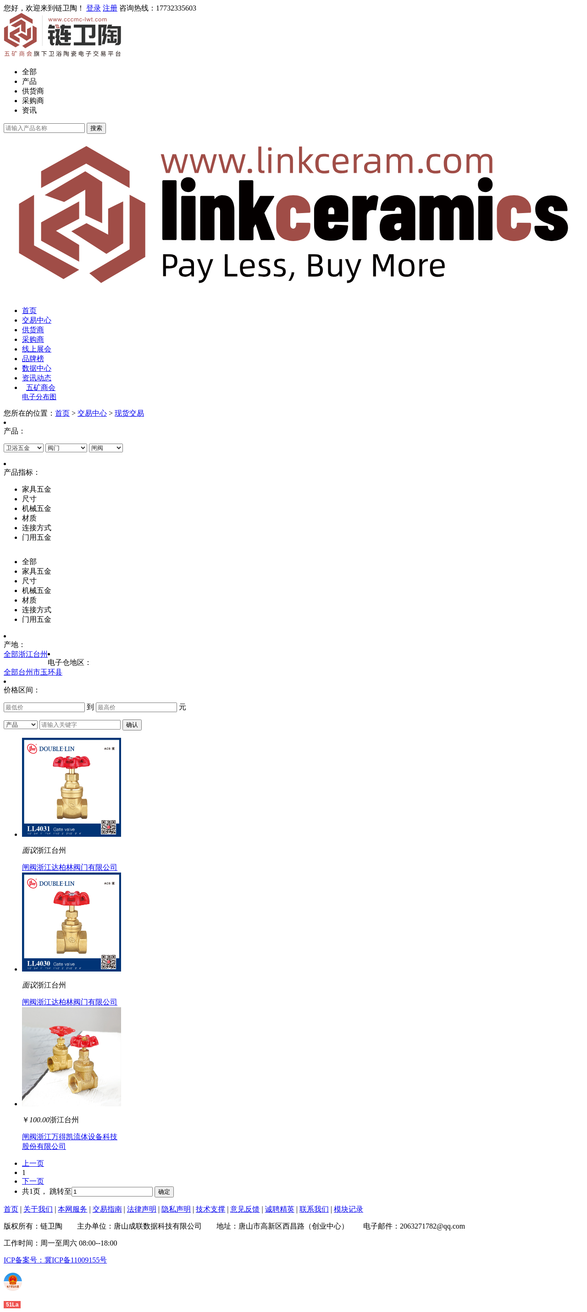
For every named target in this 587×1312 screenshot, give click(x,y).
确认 (132, 724)
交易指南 (107, 1209)
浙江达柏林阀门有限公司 (77, 867)
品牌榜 (33, 358)
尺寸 (29, 581)
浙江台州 (33, 654)
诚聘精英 (279, 1209)
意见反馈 (245, 1209)
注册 (110, 8)
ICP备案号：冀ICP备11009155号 (55, 1260)
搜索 (96, 128)
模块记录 (348, 1209)
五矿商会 (40, 387)
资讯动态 (36, 378)
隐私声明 (176, 1209)
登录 (93, 8)
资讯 (29, 110)
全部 (29, 72)
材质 (29, 600)
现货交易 (129, 413)
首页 (29, 310)
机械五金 (36, 590)
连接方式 (36, 610)
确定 (164, 1191)
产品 (29, 81)
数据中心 (36, 368)
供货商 (33, 91)
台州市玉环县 (40, 672)
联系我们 (314, 1209)
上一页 (33, 1163)
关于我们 (38, 1209)
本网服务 (72, 1209)
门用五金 (36, 619)
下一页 (33, 1181)
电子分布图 (39, 397)
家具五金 (36, 571)
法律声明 (141, 1209)
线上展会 (36, 349)
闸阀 (29, 867)
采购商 (33, 100)
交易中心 (36, 320)
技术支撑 (210, 1209)
